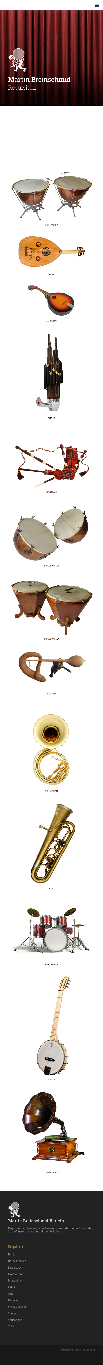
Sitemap (90, 1349)
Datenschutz (67, 1349)
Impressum (80, 1349)
